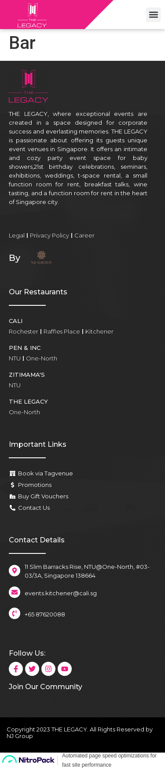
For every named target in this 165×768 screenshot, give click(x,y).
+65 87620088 (45, 614)
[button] (153, 14)
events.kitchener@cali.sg (61, 593)
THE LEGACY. (69, 729)
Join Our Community (45, 687)
